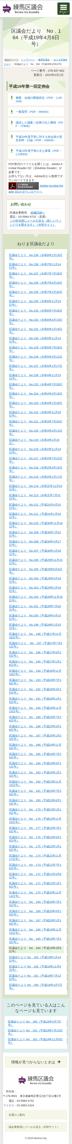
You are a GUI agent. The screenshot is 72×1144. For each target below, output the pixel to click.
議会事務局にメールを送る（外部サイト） (34, 1126)
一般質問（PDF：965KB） (33, 111)
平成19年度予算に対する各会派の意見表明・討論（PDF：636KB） (39, 138)
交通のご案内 (17, 1114)
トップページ (28, 59)
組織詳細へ (38, 212)
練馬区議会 (44, 59)
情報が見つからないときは (33, 1062)
